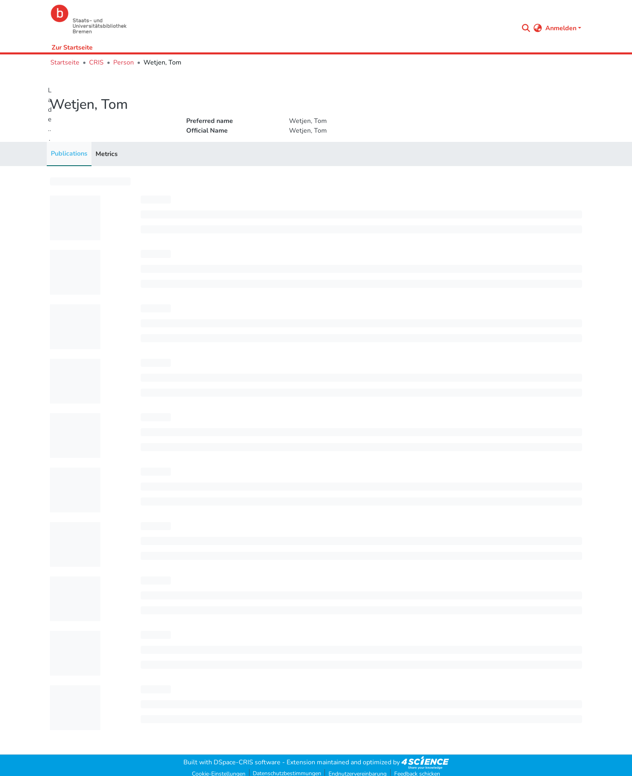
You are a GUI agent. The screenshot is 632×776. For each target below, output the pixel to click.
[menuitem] (538, 28)
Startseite (64, 62)
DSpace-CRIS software (247, 762)
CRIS (96, 62)
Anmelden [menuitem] (560, 28)
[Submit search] (526, 28)
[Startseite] (282, 19)
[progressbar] (90, 181)
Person (123, 62)
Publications (69, 153)
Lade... (50, 114)
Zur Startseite (72, 47)
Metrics (107, 154)
